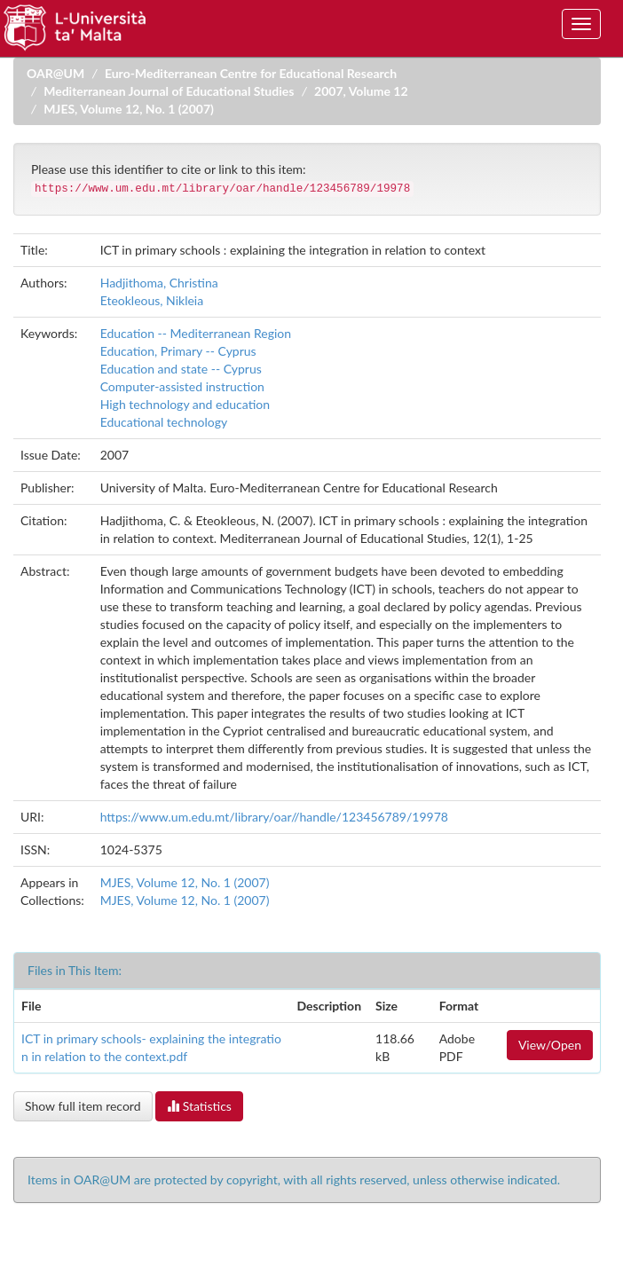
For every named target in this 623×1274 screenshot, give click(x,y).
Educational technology (164, 421)
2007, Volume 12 (361, 90)
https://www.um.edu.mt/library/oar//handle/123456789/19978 (274, 816)
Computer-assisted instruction (182, 386)
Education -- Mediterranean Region (195, 333)
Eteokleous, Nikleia (152, 300)
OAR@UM (55, 73)
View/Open (549, 1044)
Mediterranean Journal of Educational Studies (168, 90)
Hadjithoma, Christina (159, 282)
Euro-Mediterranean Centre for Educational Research (251, 73)
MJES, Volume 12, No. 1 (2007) (128, 108)
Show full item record (83, 1105)
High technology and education (185, 404)
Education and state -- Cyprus (181, 368)
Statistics (199, 1105)
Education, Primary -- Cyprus (178, 350)
